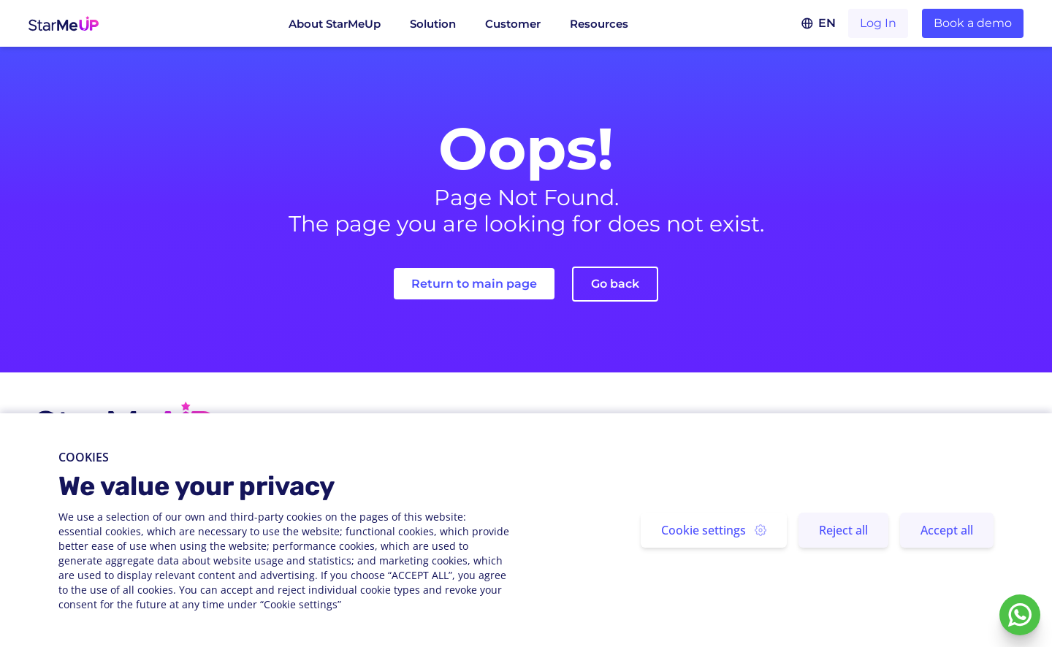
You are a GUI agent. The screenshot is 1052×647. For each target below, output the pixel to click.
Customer (513, 24)
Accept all (946, 530)
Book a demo (973, 23)
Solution (433, 24)
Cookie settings (713, 530)
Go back (615, 284)
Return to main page (474, 284)
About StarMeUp (335, 24)
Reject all (843, 530)
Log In (878, 23)
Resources (599, 24)
